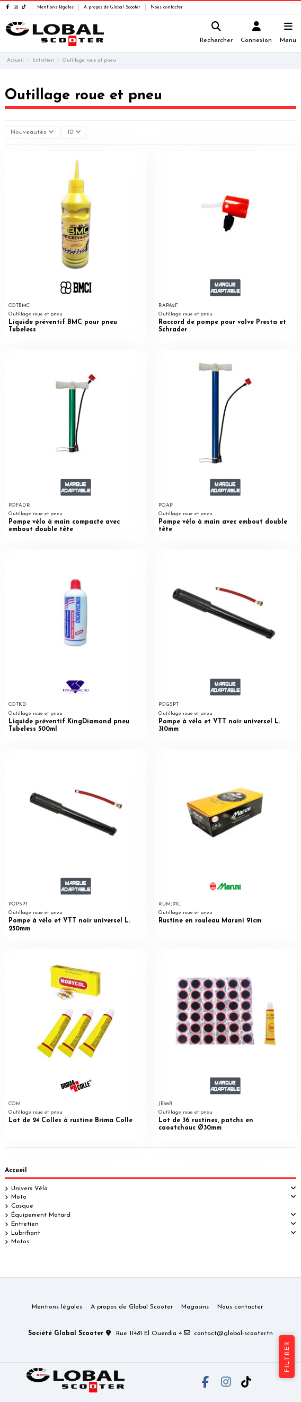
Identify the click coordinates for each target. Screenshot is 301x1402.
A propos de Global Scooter (113, 7)
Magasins (195, 1307)
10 (74, 132)
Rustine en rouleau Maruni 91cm (209, 921)
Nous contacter (166, 7)
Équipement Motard (40, 1215)
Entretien (25, 1224)
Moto (18, 1197)
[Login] (256, 34)
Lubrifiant (25, 1233)
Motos (20, 1241)
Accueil (16, 1170)
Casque (22, 1206)
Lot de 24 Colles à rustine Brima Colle (70, 1120)
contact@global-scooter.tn (233, 1333)
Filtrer (287, 1356)
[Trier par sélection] (32, 132)
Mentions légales (56, 7)
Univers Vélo (29, 1188)
